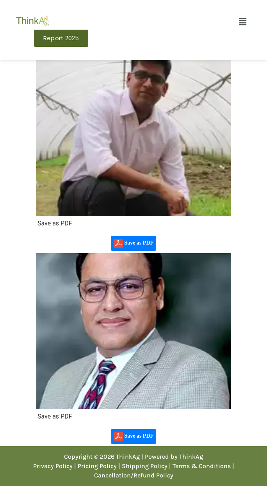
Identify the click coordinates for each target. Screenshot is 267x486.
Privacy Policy (53, 466)
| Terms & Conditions (200, 466)
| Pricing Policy (95, 466)
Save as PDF (133, 243)
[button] (242, 21)
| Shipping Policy (142, 466)
